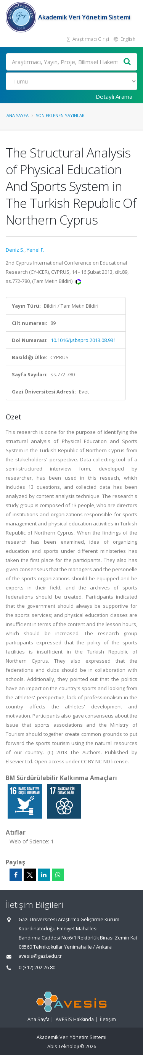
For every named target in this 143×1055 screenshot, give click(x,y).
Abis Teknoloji (63, 1046)
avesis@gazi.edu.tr (40, 956)
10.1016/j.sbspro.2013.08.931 (83, 340)
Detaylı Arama (114, 96)
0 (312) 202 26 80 (37, 967)
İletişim (108, 1019)
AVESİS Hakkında (75, 1019)
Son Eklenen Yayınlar (60, 115)
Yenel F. (35, 249)
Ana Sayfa (17, 115)
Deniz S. (15, 249)
